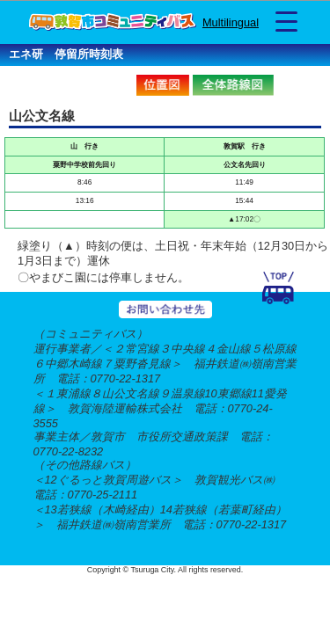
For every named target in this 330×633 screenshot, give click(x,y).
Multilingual (230, 22)
